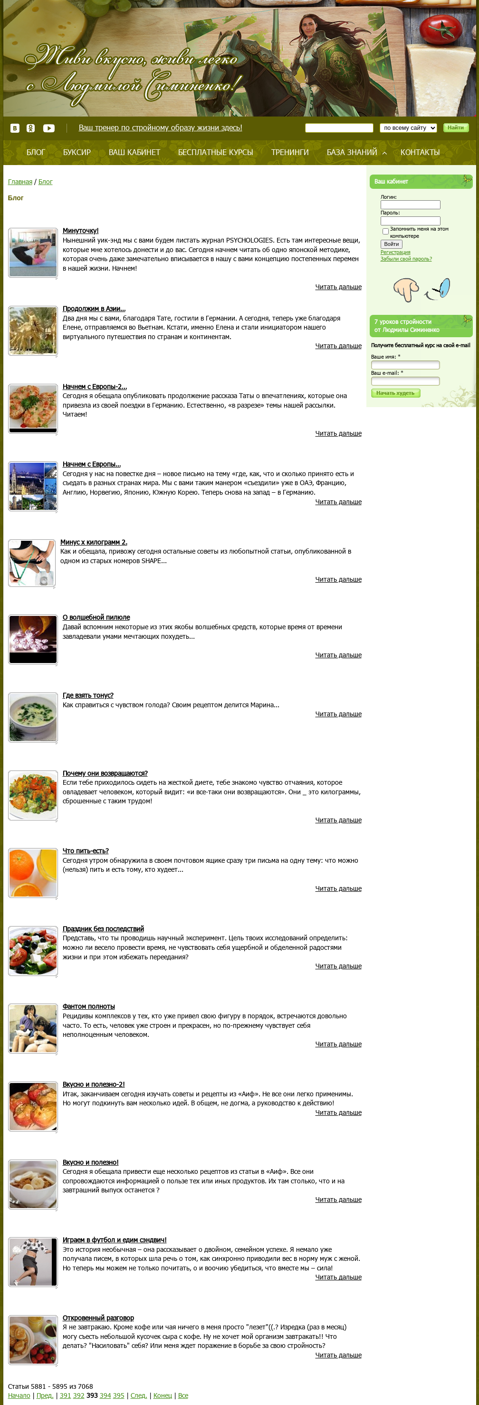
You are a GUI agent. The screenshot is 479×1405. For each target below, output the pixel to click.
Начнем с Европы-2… (95, 386)
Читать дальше (339, 286)
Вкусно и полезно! (91, 1162)
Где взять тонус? (88, 695)
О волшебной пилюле (96, 617)
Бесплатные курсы (215, 152)
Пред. (45, 1395)
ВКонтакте (14, 128)
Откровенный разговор (98, 1317)
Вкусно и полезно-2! (94, 1084)
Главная (20, 181)
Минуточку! (81, 230)
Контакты (420, 152)
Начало (19, 1395)
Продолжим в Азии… (94, 308)
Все (183, 1395)
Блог (36, 152)
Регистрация (396, 252)
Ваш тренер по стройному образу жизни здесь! (160, 127)
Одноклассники (31, 128)
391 (65, 1395)
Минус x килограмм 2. (93, 541)
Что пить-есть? (86, 850)
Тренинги (290, 152)
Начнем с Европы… (92, 463)
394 (105, 1395)
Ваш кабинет (134, 152)
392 (79, 1395)
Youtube (49, 128)
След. (139, 1395)
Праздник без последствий (103, 928)
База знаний (352, 152)
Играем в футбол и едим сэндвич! (115, 1239)
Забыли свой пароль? (406, 258)
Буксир (77, 152)
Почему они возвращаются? (105, 773)
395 (119, 1395)
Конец (162, 1395)
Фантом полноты (89, 1006)
